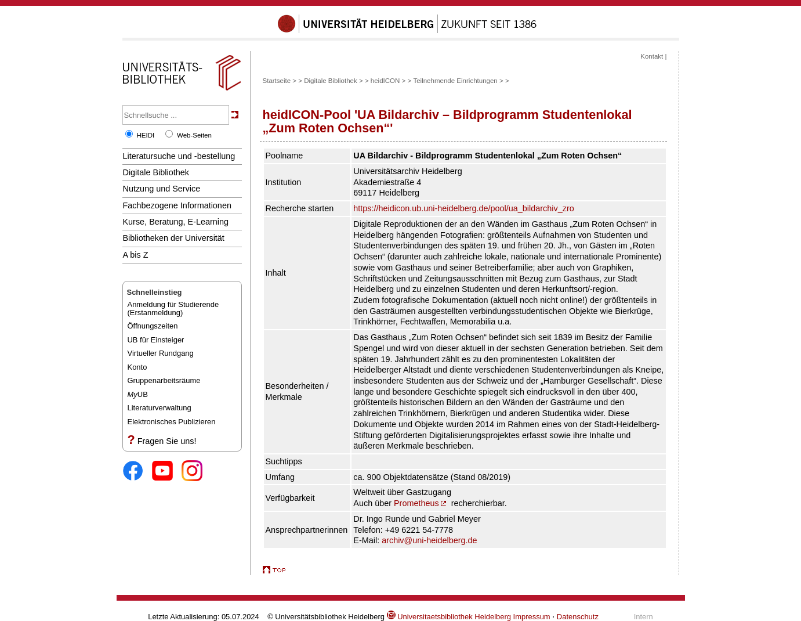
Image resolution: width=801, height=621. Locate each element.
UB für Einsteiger (156, 339)
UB (138, 394)
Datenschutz (578, 616)
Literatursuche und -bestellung (179, 156)
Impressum (531, 616)
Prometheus (416, 503)
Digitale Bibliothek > (334, 80)
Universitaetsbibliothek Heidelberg (449, 616)
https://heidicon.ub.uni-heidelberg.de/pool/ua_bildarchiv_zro (463, 208)
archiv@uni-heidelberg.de (429, 540)
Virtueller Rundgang (161, 353)
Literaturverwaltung (159, 407)
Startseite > (280, 80)
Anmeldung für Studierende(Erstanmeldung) (173, 308)
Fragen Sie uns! (167, 441)
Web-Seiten (194, 135)
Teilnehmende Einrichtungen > (458, 80)
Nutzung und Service (162, 188)
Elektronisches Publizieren (172, 421)
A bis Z (135, 254)
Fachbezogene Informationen (177, 205)
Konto (137, 367)
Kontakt (651, 56)
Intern (643, 616)
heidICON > (388, 80)
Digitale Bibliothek (156, 172)
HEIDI (146, 135)
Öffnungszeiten (153, 326)
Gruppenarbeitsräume (164, 380)
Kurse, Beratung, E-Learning (176, 221)
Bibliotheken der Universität (173, 238)
